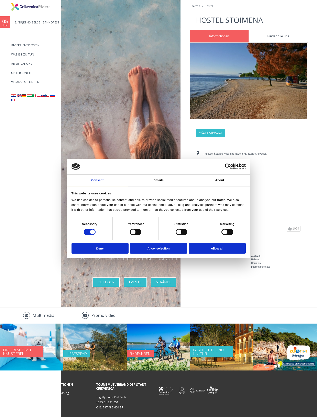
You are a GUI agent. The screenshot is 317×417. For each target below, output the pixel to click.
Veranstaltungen (25, 82)
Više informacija (210, 132)
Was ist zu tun (22, 54)
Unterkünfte (21, 73)
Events (135, 282)
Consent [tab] (97, 180)
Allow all (217, 248)
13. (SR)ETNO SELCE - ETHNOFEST (36, 22)
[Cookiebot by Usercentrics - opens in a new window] (228, 166)
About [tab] (219, 180)
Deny (100, 248)
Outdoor (106, 282)
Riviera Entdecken (25, 45)
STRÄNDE (163, 282)
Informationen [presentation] (219, 36)
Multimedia (43, 315)
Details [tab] (158, 180)
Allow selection (158, 248)
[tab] (219, 36)
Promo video (103, 315)
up (289, 228)
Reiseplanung (22, 63)
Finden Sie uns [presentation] (278, 36)
